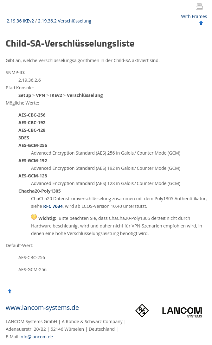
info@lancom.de (36, 337)
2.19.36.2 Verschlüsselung (64, 21)
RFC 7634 (53, 206)
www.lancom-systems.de (42, 307)
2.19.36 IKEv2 (20, 21)
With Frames (194, 16)
